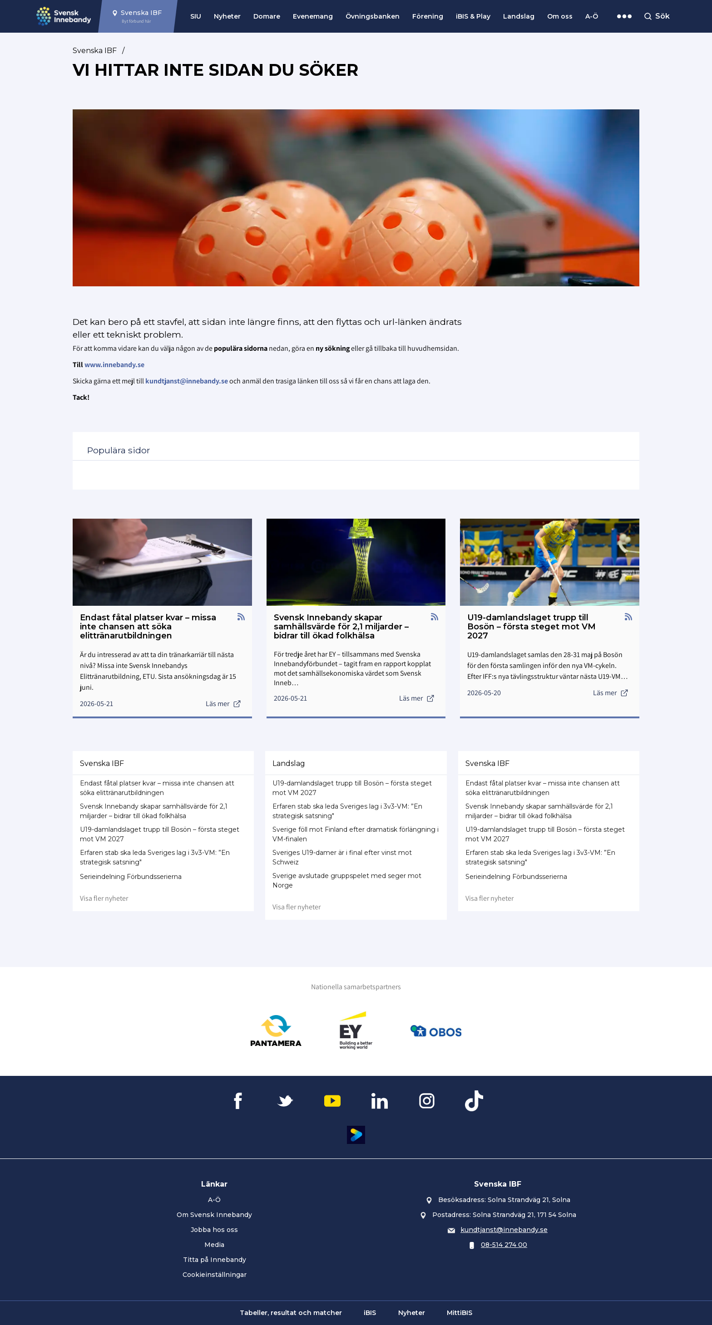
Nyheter (227, 16)
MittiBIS (459, 1313)
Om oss (560, 16)
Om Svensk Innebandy (214, 1215)
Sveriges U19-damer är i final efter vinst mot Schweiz (342, 857)
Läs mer (223, 703)
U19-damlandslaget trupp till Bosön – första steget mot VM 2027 (159, 834)
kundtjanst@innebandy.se (504, 1230)
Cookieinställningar (215, 1275)
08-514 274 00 (504, 1245)
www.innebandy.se (114, 364)
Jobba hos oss (214, 1230)
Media (214, 1245)
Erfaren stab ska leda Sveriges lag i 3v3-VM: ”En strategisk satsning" (155, 857)
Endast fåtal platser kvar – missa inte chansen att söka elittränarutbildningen (157, 788)
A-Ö (591, 16)
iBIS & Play (473, 16)
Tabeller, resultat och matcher (291, 1313)
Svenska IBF (95, 50)
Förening (427, 16)
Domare (266, 16)
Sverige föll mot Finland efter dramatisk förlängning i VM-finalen (355, 834)
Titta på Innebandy (214, 1260)
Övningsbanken (373, 16)
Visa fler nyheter (104, 898)
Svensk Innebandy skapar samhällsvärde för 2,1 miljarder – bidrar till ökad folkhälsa (153, 811)
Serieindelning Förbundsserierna (131, 877)
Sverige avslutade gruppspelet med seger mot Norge (346, 880)
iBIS (370, 1313)
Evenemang (313, 16)
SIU (195, 16)
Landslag (518, 16)
